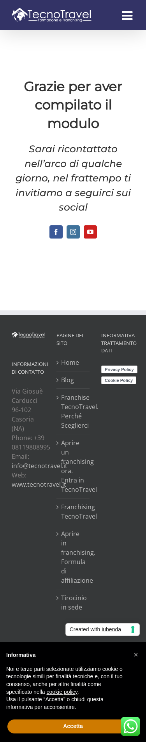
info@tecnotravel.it (39, 466)
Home (70, 362)
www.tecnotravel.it (39, 484)
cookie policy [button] (62, 692)
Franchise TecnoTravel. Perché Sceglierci (73, 411)
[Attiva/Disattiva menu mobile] (128, 15)
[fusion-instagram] (73, 232)
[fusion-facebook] (56, 232)
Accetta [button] (73, 726)
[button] (136, 654)
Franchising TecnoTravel (73, 512)
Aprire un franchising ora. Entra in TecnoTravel (73, 466)
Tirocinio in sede (73, 602)
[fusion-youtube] (90, 232)
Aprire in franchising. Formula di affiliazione (73, 557)
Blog (67, 380)
